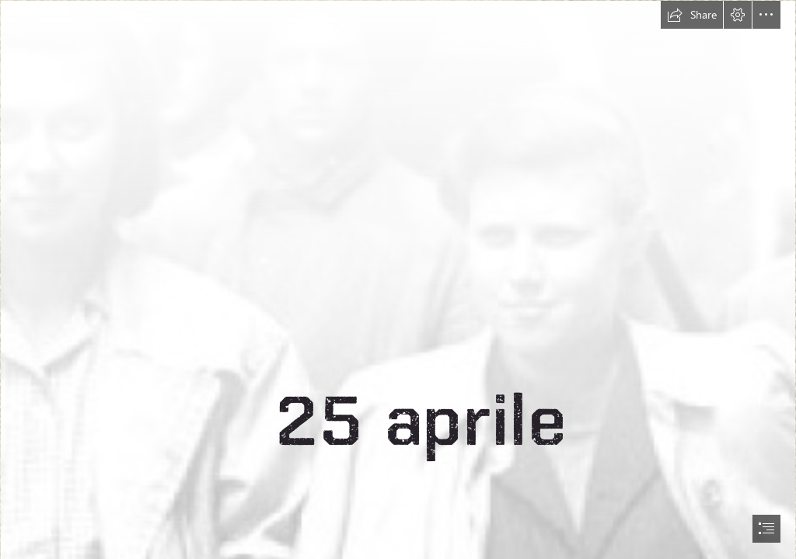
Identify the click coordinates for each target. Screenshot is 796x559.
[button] (692, 15)
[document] (398, 279)
